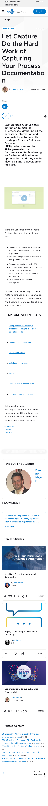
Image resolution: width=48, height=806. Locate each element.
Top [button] (3, 780)
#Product (8, 423)
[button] (8, 438)
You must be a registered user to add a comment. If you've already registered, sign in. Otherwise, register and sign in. (22, 526)
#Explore (8, 427)
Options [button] (45, 110)
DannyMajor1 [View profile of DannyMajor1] (17, 89)
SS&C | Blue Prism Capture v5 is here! (18, 754)
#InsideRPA (9, 420)
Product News (8, 29)
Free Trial (39, 2)
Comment (9, 534)
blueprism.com (11, 5)
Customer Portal (13, 2)
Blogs (7, 20)
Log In (39, 11)
